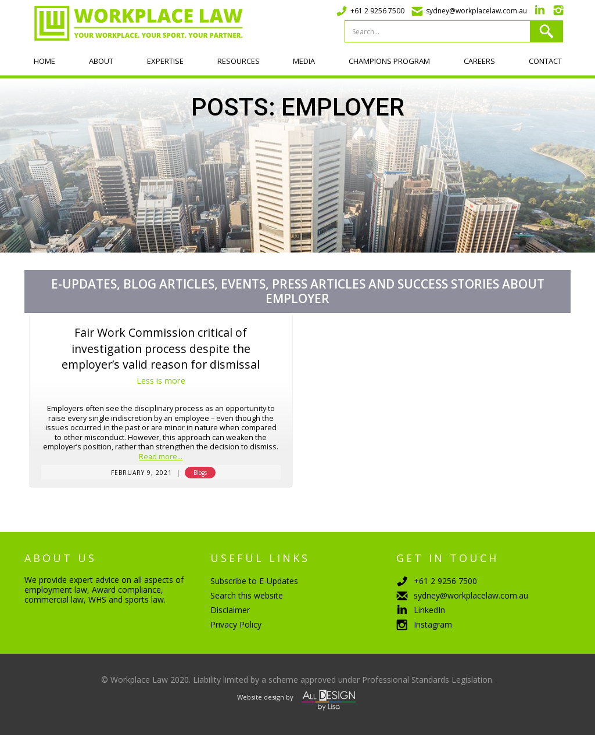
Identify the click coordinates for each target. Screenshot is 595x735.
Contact (545, 61)
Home (44, 61)
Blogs (200, 473)
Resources (238, 61)
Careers (479, 61)
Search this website (246, 595)
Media (304, 61)
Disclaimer (230, 609)
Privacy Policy (235, 624)
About (101, 61)
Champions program (389, 61)
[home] (133, 23)
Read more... (160, 457)
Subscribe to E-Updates (254, 580)
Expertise (165, 61)
